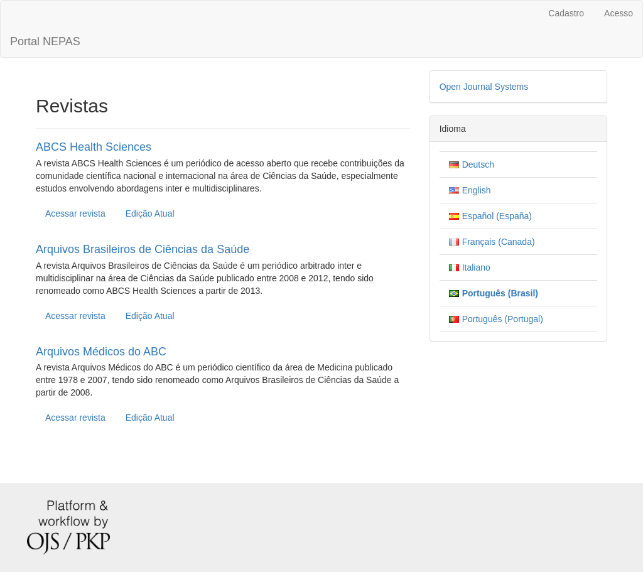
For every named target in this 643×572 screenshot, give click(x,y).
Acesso (618, 13)
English (476, 190)
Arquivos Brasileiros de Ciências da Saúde (142, 249)
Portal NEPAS (45, 41)
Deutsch (478, 164)
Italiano (476, 267)
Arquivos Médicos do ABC (101, 351)
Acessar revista (75, 213)
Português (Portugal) (502, 319)
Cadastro (566, 13)
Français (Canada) (498, 242)
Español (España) (497, 216)
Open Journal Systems (484, 87)
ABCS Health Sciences (93, 147)
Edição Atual (150, 213)
